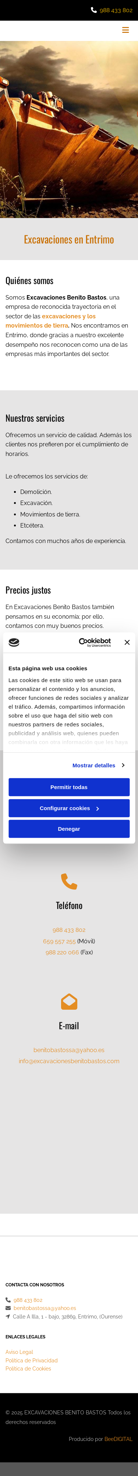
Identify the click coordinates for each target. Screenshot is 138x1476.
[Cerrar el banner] (127, 642)
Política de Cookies (28, 1343)
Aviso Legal (19, 1327)
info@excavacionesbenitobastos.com (69, 1061)
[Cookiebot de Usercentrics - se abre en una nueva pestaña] (82, 642)
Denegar (69, 829)
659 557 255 (59, 941)
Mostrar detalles (94, 765)
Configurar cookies (69, 808)
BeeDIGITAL (118, 1414)
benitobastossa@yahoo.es (69, 1050)
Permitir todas (69, 787)
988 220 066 (62, 952)
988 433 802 (116, 10)
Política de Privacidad (32, 1335)
